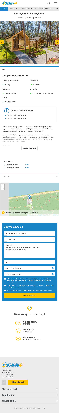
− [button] (3, 188)
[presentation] (2, 42)
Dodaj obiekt (18, 382)
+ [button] (3, 185)
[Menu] (55, 3)
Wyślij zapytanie (29, 295)
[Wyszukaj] (49, 3)
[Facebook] (4, 382)
